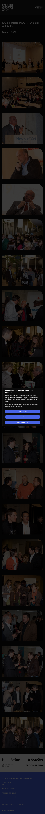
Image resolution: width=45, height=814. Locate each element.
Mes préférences (22, 422)
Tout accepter (22, 411)
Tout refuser (22, 417)
